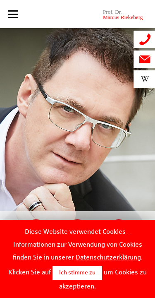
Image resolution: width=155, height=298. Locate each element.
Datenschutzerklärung (108, 257)
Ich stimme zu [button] (77, 272)
